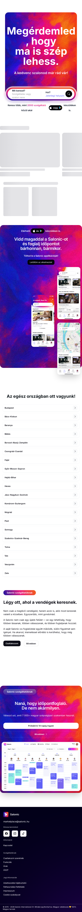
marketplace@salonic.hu (16, 821)
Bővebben (31, 643)
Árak (5, 866)
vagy (55, 107)
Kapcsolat (8, 845)
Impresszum (9, 891)
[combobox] (21, 95)
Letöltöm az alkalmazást (41, 262)
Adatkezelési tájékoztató (14, 883)
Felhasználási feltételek (14, 887)
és (37, 231)
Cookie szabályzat (11, 894)
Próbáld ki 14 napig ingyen (41, 726)
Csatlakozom (12, 643)
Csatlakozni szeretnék (13, 858)
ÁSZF (5, 870)
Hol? (48, 92)
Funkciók (7, 862)
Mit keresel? (18, 90)
